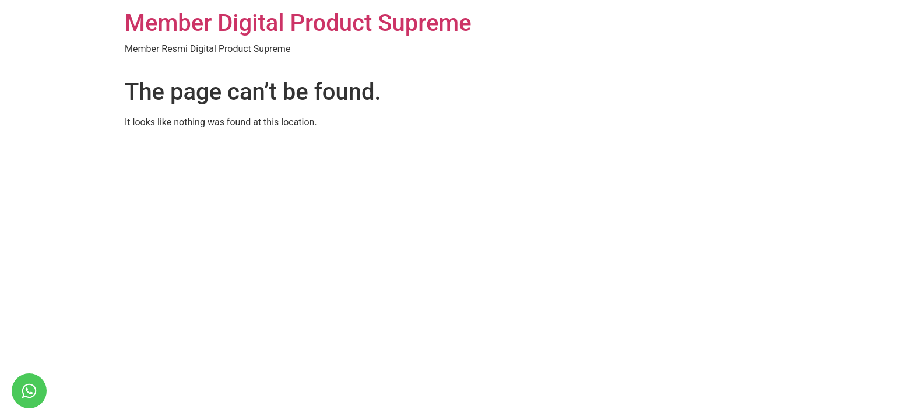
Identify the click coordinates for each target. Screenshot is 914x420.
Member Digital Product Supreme (298, 23)
